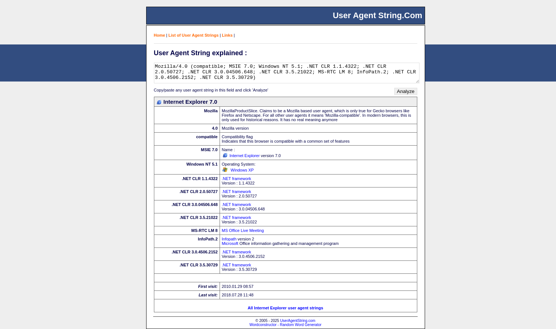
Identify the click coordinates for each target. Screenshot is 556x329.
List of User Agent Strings (193, 35)
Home (159, 35)
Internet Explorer (245, 155)
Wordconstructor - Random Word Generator (285, 325)
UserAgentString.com (297, 321)
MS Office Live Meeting (243, 230)
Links (227, 35)
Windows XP (242, 170)
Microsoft (230, 243)
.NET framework (236, 178)
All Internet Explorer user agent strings (285, 308)
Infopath (229, 239)
